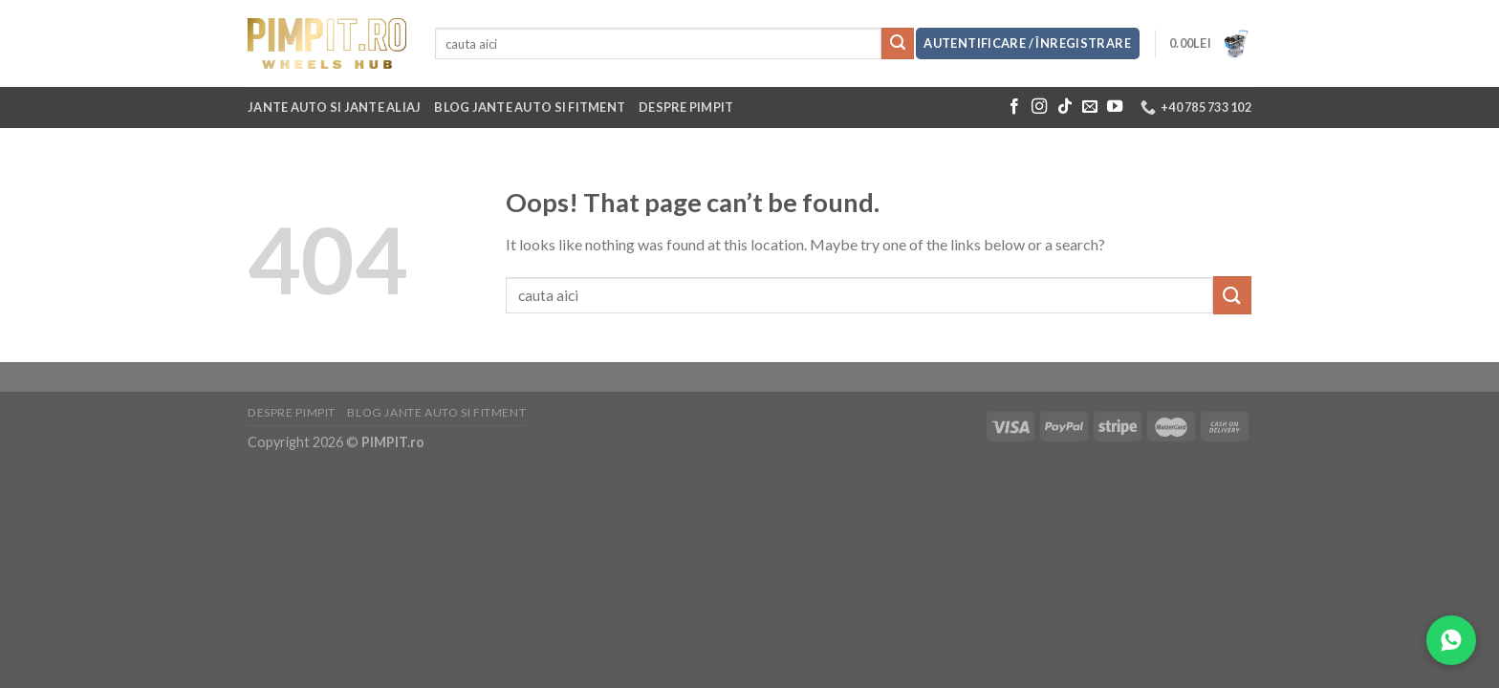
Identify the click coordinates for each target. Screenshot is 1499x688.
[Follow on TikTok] (1065, 107)
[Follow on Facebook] (1014, 107)
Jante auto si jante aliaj (334, 107)
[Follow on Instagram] (1039, 107)
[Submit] (897, 44)
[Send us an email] (1089, 107)
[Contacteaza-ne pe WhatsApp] (1451, 640)
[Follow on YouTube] (1114, 107)
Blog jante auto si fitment (529, 107)
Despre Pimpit (686, 107)
